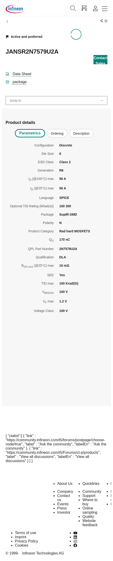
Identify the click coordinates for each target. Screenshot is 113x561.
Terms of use (25, 533)
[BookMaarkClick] (105, 21)
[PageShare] (101, 21)
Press (62, 508)
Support (88, 496)
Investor (63, 512)
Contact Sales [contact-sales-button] (100, 60)
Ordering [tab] (57, 133)
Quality (88, 517)
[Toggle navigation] (104, 9)
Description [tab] (81, 133)
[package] (18, 81)
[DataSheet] (20, 73)
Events (63, 504)
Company (65, 491)
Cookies (21, 545)
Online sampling (89, 510)
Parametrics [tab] (30, 133)
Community (91, 491)
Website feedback (89, 523)
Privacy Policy (26, 541)
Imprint (20, 537)
